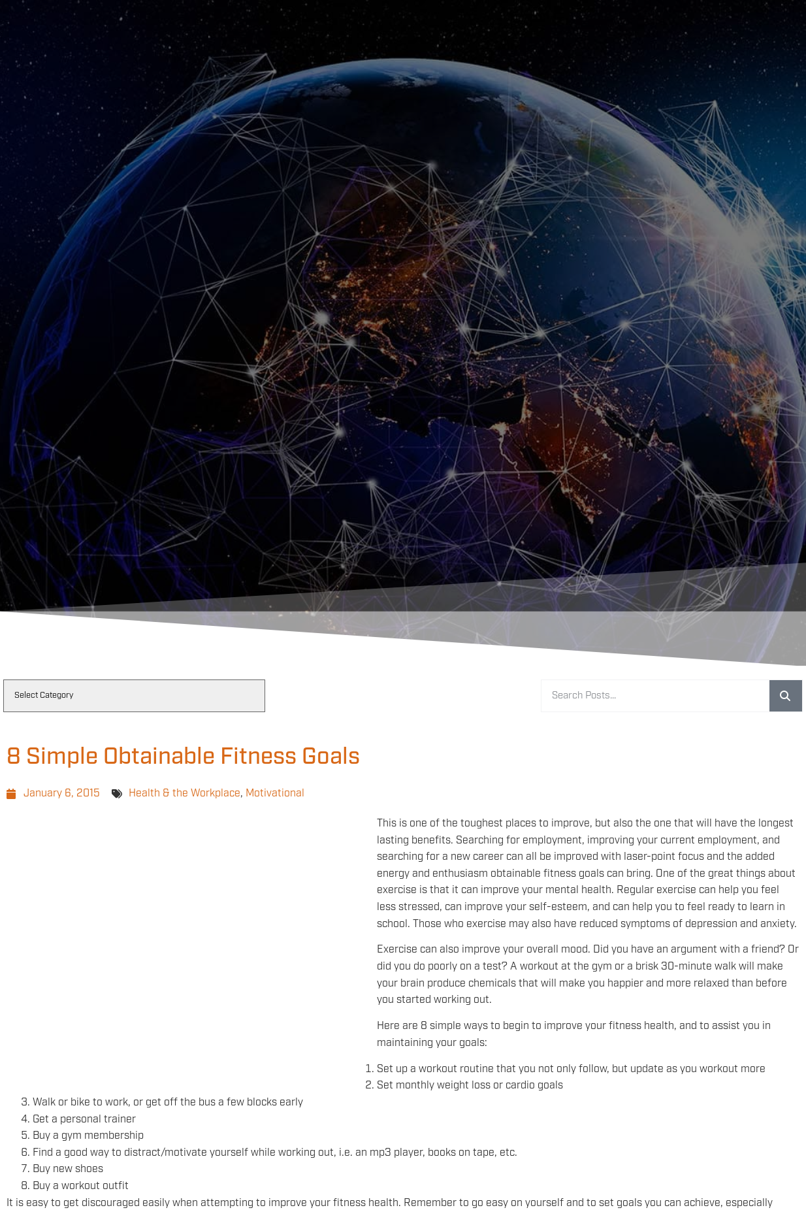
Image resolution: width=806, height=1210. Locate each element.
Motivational (275, 793)
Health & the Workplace (184, 793)
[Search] (785, 695)
